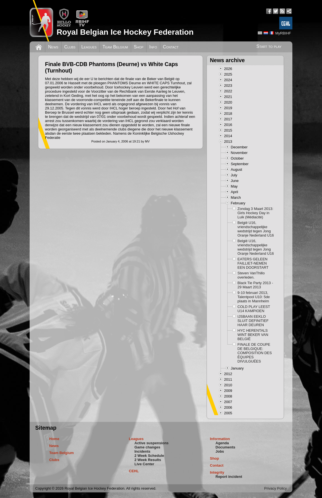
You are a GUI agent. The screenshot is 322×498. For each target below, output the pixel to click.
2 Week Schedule (149, 455)
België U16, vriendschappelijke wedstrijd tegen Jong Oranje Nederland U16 (256, 229)
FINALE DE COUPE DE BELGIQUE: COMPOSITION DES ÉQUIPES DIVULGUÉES (255, 352)
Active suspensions (151, 443)
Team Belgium (115, 47)
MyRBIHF (283, 33)
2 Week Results (147, 460)
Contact (171, 47)
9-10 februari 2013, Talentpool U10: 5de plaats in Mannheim (254, 297)
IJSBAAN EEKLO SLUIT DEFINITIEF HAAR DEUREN (253, 320)
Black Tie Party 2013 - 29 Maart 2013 (255, 285)
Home (54, 439)
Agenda (222, 443)
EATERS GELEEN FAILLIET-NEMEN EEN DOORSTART (253, 263)
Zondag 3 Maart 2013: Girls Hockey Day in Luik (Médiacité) (255, 213)
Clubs (69, 47)
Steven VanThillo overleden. (251, 275)
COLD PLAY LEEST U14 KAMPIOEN (254, 309)
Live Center (144, 464)
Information (220, 439)
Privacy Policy (275, 488)
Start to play (268, 46)
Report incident (229, 476)
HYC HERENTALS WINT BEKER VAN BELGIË (253, 334)
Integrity (217, 472)
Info (153, 47)
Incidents (142, 451)
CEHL (134, 471)
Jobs (220, 451)
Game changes (147, 447)
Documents (225, 447)
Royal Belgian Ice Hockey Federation (124, 32)
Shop (139, 47)
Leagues (89, 47)
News (53, 47)
